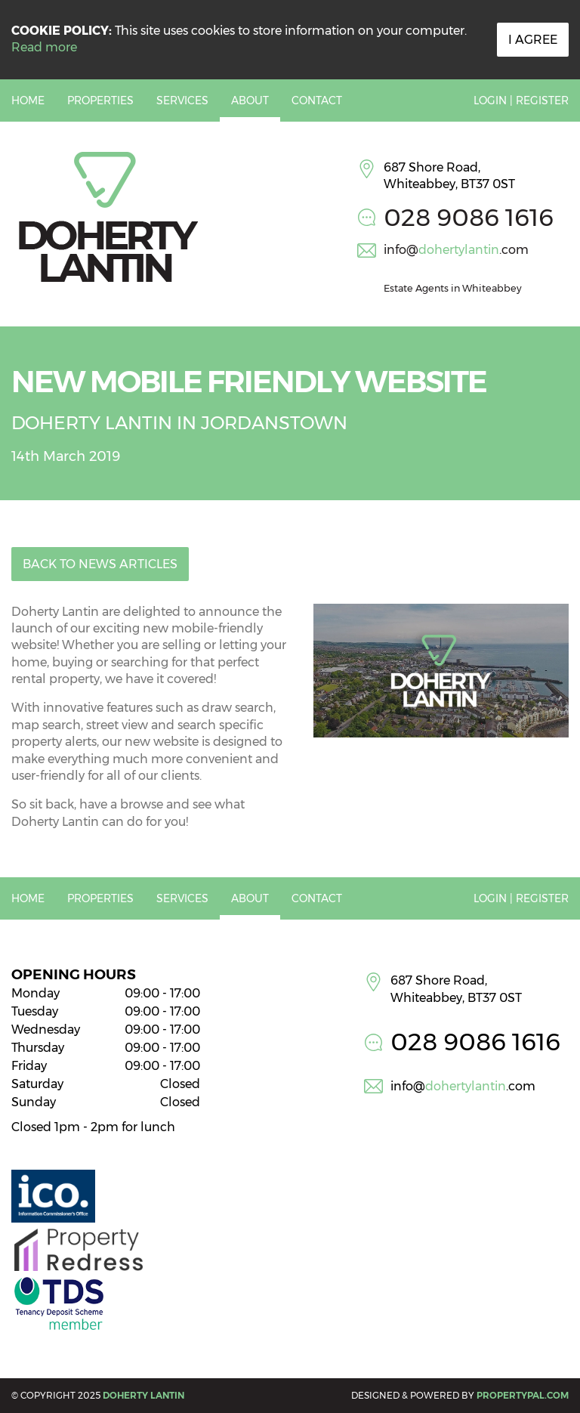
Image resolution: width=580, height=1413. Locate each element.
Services (182, 100)
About (250, 100)
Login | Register (521, 100)
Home (28, 100)
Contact (317, 100)
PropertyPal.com (523, 1395)
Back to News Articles (100, 564)
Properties (100, 100)
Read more (44, 47)
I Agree (532, 39)
